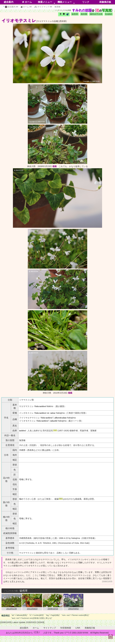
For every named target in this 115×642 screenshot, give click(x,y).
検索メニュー (45, 2)
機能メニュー (65, 2)
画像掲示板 (105, 2)
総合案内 (8, 2)
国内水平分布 (96, 14)
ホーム (27, 2)
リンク (85, 2)
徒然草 (75, 14)
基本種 (84, 14)
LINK (77, 628)
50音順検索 (65, 628)
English (108, 14)
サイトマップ (49, 628)
